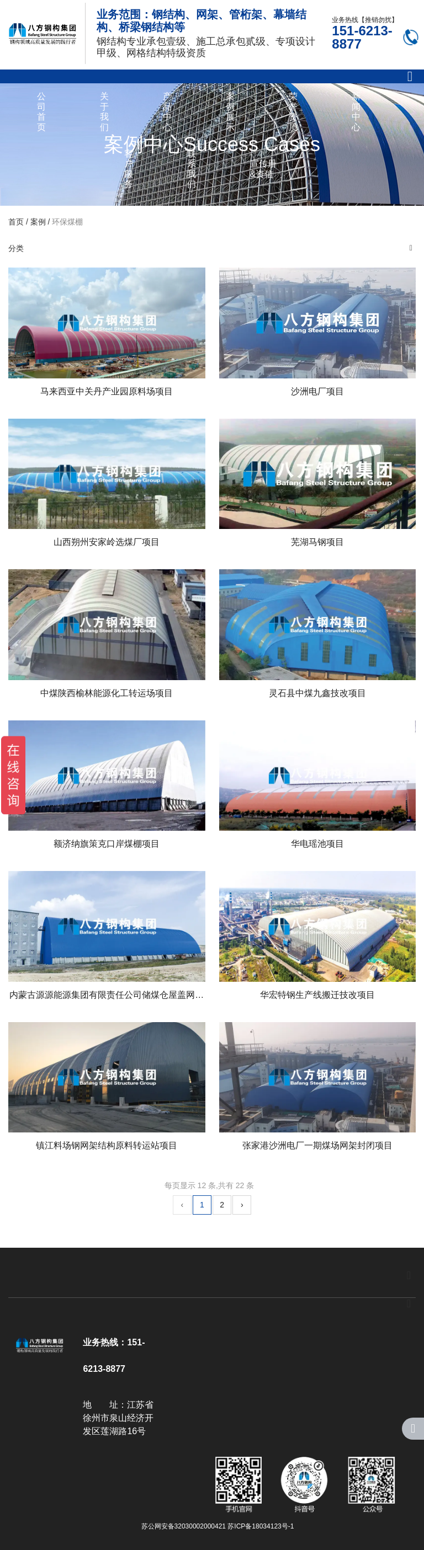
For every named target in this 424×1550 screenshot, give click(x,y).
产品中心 (167, 111)
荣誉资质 (293, 111)
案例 (38, 221)
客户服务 (128, 169)
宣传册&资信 (263, 168)
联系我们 (191, 169)
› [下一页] (242, 1204)
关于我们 (104, 111)
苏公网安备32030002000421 (183, 1526)
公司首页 (41, 111)
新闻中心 (356, 111)
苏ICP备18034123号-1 (260, 1526)
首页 (17, 221)
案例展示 (230, 111)
